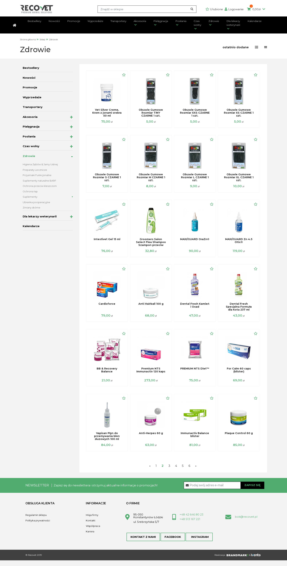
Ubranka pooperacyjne (36, 202)
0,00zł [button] (256, 9)
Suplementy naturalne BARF (39, 180)
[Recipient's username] (224, 489)
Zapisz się (252, 489)
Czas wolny (197, 23)
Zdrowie (213, 21)
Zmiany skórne (31, 207)
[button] (234, 9)
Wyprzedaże (95, 21)
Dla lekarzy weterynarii (233, 23)
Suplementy (30, 196)
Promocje (73, 21)
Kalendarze (254, 21)
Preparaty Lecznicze (35, 169)
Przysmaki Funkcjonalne (37, 175)
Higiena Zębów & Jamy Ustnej (40, 164)
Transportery (118, 21)
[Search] (146, 9)
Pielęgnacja (160, 21)
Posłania (180, 21)
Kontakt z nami (143, 541)
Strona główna (28, 39)
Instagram (197, 541)
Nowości (54, 21)
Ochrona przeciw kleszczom (40, 185)
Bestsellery (34, 21)
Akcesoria (140, 21)
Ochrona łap (30, 191)
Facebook (172, 541)
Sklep (42, 39)
